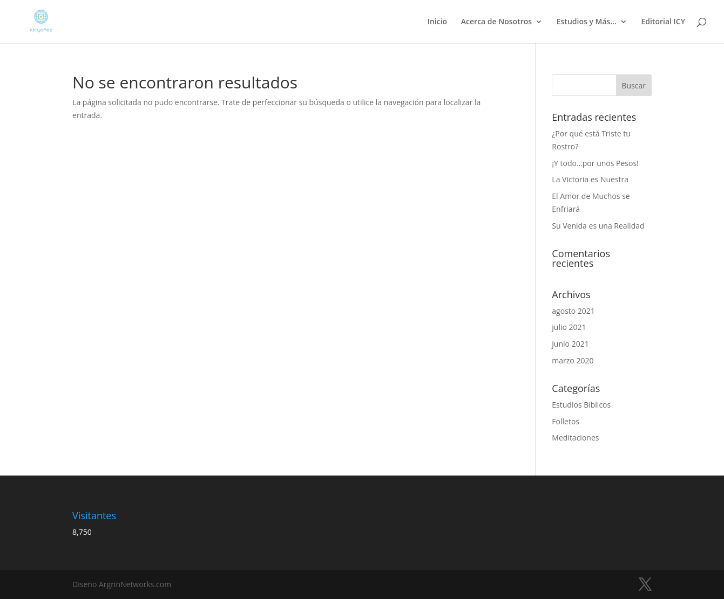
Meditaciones (575, 437)
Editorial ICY (663, 22)
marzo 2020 (572, 360)
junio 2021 (570, 344)
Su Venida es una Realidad (598, 226)
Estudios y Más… (587, 22)
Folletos (565, 421)
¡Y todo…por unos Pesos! (595, 163)
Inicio (437, 22)
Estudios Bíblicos (581, 405)
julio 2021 (569, 327)
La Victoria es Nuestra (590, 179)
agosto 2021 (573, 311)
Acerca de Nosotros (496, 22)
